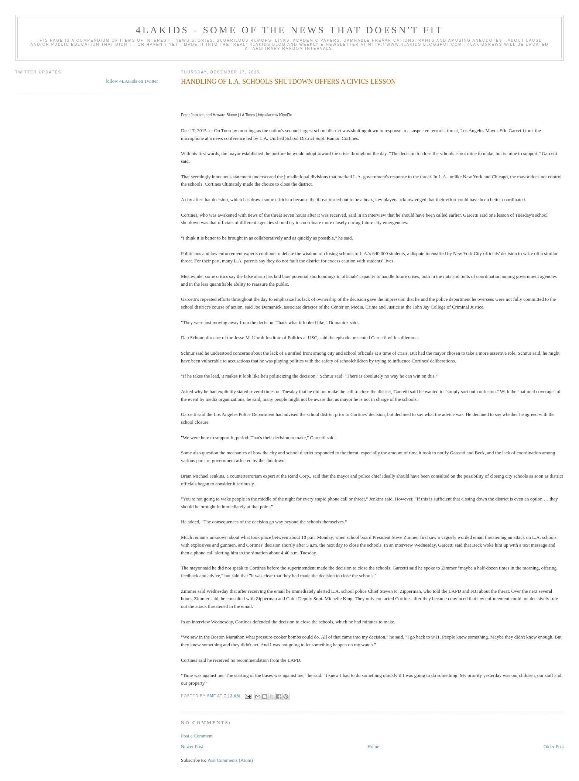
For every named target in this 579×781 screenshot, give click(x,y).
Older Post (554, 746)
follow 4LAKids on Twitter (132, 81)
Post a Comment (197, 736)
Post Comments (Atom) (230, 760)
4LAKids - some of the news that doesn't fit (289, 30)
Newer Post (192, 746)
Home (373, 746)
